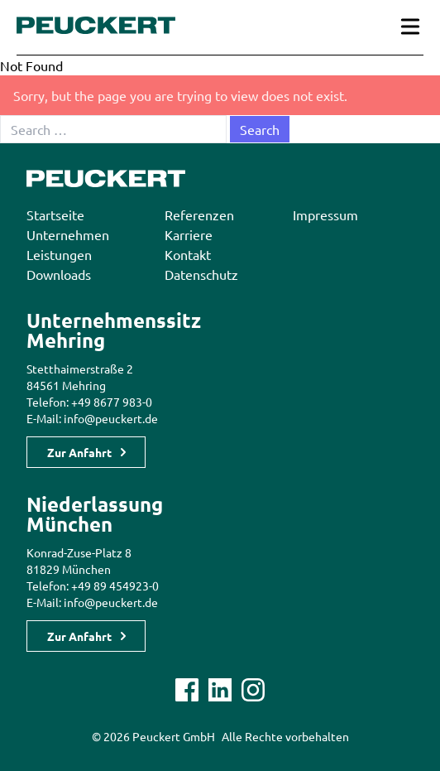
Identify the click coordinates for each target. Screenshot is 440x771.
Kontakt (188, 254)
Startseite (55, 214)
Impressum (325, 214)
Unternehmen (67, 234)
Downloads (58, 274)
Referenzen (199, 214)
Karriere (189, 234)
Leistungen (59, 254)
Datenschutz (201, 274)
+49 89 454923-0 (115, 585)
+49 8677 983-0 (111, 401)
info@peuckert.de (111, 418)
